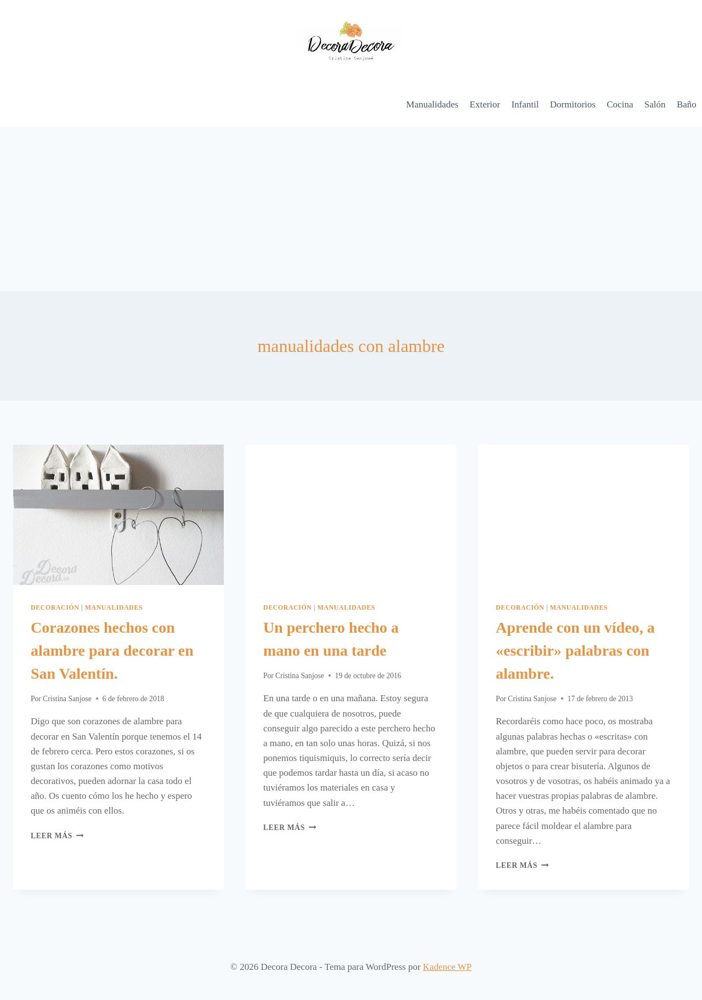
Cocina (620, 104)
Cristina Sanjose (67, 699)
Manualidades (432, 104)
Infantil (525, 104)
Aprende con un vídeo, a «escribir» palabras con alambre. (575, 650)
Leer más (57, 836)
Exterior (484, 104)
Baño (687, 104)
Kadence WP (447, 967)
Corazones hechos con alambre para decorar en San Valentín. (112, 650)
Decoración (55, 607)
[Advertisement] (351, 209)
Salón (655, 104)
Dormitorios (573, 104)
